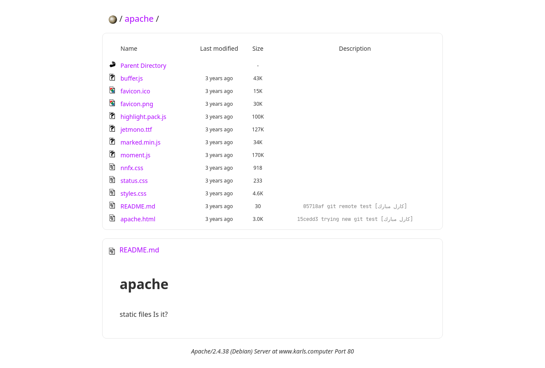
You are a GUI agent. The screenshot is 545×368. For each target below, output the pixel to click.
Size (258, 48)
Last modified (219, 48)
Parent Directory (143, 65)
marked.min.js (140, 142)
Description (355, 48)
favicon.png (136, 104)
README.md (137, 206)
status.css (134, 181)
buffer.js (131, 78)
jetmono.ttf (136, 129)
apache (139, 18)
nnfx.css (131, 168)
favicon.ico (135, 91)
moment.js (135, 155)
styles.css (133, 193)
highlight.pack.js (143, 117)
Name (128, 48)
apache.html (137, 219)
